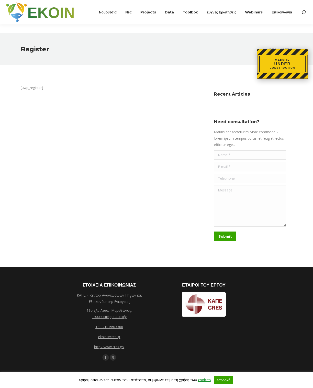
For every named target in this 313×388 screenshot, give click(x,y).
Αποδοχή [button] (223, 380)
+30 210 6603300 (109, 326)
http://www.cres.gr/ (109, 346)
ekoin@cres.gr (109, 336)
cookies (204, 379)
